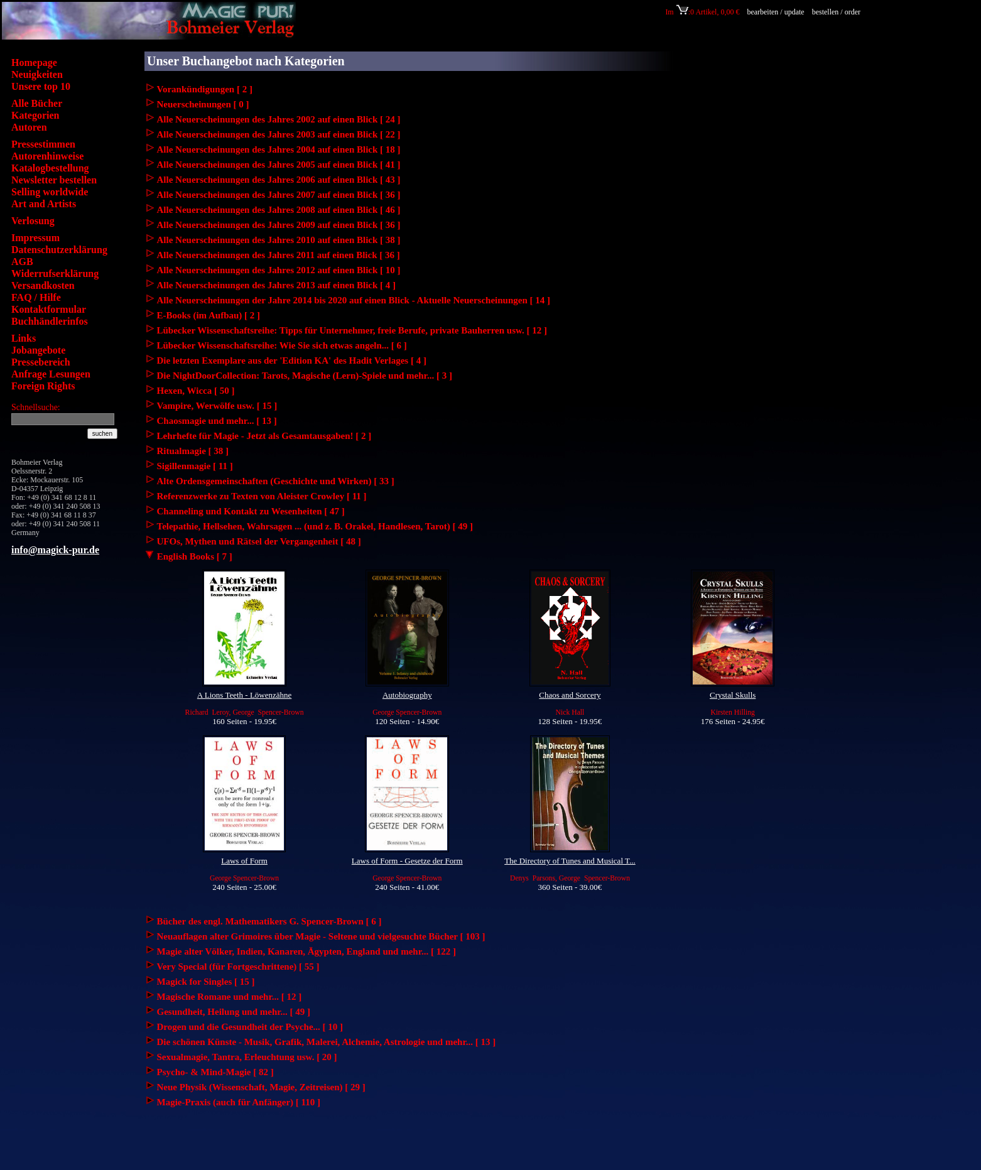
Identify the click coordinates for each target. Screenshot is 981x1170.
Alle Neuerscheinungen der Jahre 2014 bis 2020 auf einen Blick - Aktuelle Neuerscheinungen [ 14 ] (354, 300)
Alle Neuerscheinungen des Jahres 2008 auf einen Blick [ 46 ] (279, 210)
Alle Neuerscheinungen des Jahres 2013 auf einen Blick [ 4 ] (276, 285)
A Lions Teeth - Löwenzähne (244, 695)
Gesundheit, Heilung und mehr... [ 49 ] (234, 1012)
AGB (22, 261)
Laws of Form (244, 860)
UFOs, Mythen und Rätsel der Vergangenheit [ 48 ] (259, 541)
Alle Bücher (36, 103)
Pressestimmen (43, 144)
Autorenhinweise (47, 156)
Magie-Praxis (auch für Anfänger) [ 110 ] (239, 1102)
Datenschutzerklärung (59, 249)
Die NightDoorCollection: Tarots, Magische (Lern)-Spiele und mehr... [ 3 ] (304, 376)
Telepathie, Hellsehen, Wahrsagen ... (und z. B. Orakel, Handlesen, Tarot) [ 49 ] (315, 526)
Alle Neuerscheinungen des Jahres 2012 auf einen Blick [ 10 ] (279, 270)
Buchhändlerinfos (49, 321)
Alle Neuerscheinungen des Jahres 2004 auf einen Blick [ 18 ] (279, 149)
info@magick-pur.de (55, 549)
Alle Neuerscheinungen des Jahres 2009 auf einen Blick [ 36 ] (279, 225)
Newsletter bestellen (54, 180)
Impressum (35, 237)
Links (23, 338)
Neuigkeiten (37, 74)
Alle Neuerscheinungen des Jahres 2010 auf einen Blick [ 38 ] (279, 240)
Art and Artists (43, 203)
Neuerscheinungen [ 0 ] (203, 104)
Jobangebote (38, 350)
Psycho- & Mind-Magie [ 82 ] (215, 1072)
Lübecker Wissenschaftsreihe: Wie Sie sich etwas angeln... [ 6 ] (282, 345)
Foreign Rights (43, 386)
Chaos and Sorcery (569, 695)
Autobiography (407, 695)
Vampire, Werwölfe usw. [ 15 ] (217, 406)
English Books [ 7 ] (188, 556)
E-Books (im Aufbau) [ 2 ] (209, 315)
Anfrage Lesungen (50, 374)
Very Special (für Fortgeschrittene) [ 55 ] (238, 966)
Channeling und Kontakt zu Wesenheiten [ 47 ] (251, 511)
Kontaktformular (48, 309)
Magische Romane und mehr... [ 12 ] (229, 997)
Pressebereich (40, 362)
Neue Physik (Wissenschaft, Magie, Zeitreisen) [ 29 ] (261, 1087)
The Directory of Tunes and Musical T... (570, 860)
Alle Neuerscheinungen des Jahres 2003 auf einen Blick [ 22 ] (279, 134)
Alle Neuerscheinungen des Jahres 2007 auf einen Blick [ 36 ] (279, 195)
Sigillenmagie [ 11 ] (195, 466)
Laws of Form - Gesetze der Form (407, 860)
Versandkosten (43, 285)
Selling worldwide (49, 192)
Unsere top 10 (40, 86)
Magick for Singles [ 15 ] (206, 982)
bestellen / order (837, 12)
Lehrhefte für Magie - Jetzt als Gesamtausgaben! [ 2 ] (264, 436)
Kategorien (35, 115)
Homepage (34, 62)
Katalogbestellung (50, 168)
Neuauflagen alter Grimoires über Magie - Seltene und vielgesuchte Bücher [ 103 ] (321, 936)
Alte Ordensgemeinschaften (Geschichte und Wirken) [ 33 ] (275, 481)
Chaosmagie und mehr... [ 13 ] (217, 421)
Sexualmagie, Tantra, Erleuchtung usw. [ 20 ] (247, 1057)
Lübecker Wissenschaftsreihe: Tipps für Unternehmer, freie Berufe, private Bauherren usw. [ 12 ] (352, 330)
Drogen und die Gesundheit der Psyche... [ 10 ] (250, 1027)
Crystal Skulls (733, 695)
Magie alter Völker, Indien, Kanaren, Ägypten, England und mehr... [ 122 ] (306, 951)
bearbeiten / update (775, 12)
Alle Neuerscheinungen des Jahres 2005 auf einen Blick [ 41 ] (279, 165)
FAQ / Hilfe (36, 297)
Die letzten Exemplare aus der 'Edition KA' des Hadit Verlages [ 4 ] (291, 360)
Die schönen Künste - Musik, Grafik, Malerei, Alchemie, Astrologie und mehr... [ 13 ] (326, 1042)
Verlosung (33, 220)
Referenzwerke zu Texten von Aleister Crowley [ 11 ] (262, 496)
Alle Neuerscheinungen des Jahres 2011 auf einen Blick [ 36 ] (278, 255)
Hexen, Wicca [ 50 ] (196, 391)
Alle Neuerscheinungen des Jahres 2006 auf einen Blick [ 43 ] (279, 180)
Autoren (29, 127)
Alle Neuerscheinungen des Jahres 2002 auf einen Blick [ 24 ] (279, 119)
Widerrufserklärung (55, 273)
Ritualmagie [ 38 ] (193, 451)
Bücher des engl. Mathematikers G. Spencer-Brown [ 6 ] (269, 921)
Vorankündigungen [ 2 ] (204, 89)
